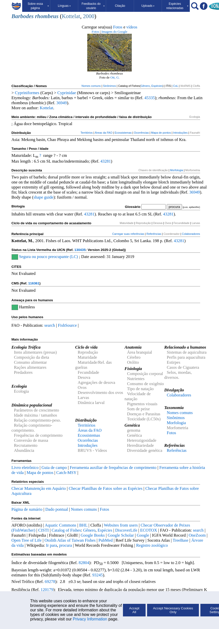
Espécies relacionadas (177, 6)
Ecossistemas (123, 132)
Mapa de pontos (161, 132)
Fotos (117, 27)
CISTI (43, 530)
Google (143, 535)
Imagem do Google (114, 31)
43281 (105, 161)
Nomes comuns (91, 85)
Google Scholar (121, 535)
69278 (50, 581)
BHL (83, 525)
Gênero (145, 85)
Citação (120, 6)
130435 (79, 250)
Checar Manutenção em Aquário (39, 488)
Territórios (86, 132)
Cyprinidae (66, 92)
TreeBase (180, 540)
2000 (88, 16)
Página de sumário (27, 509)
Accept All (134, 610)
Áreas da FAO (103, 132)
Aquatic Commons (60, 525)
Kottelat (71, 16)
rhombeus (46, 16)
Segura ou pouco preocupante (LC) (48, 256)
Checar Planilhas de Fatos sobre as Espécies (105, 488)
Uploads (147, 6)
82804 (84, 562)
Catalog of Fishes (66, 530)
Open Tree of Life (27, 540)
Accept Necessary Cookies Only (173, 610)
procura (65, 545)
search (49, 325)
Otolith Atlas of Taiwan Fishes (70, 540)
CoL (175, 85)
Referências (153, 233)
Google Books (93, 535)
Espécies (157, 85)
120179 (47, 589)
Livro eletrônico (25, 467)
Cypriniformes (27, 92)
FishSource (67, 325)
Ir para (51, 545)
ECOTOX (148, 530)
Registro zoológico (152, 545)
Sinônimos (109, 85)
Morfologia (176, 170)
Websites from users (121, 525)
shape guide (43, 197)
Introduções (180, 132)
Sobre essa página (38, 6)
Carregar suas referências (128, 233)
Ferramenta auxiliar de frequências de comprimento (113, 467)
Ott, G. (115, 77)
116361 (33, 283)
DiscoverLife (126, 530)
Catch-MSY (66, 472)
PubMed (106, 540)
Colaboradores (191, 233)
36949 (61, 102)
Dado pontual (56, 509)
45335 (149, 97)
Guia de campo (54, 467)
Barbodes (23, 16)
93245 (97, 575)
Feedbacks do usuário (93, 6)
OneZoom (197, 535)
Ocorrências (141, 132)
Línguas (64, 6)
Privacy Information (90, 619)
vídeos (132, 27)
